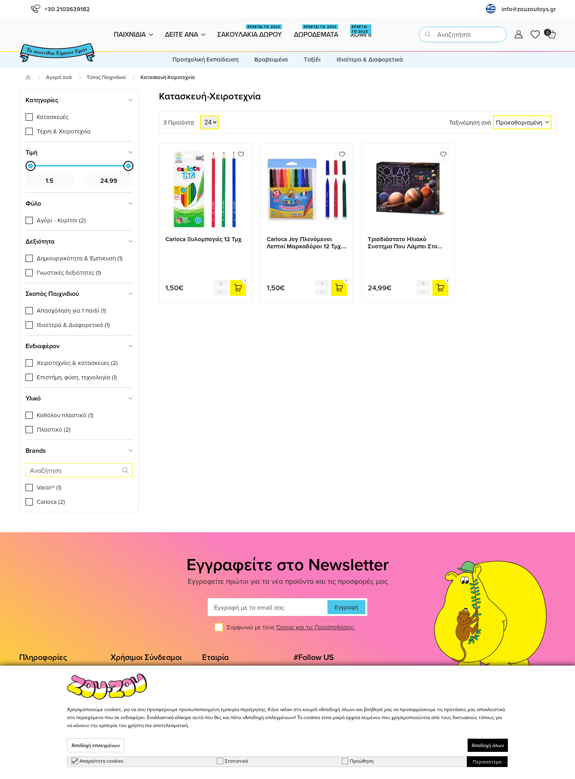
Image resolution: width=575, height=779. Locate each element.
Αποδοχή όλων (488, 745)
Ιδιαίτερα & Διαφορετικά (370, 59)
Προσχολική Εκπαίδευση (205, 59)
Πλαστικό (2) (54, 429)
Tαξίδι (312, 59)
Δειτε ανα (185, 34)
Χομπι (360, 31)
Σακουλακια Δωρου (249, 31)
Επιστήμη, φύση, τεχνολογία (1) (77, 377)
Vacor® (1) (49, 487)
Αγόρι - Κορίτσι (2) (61, 220)
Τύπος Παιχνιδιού (106, 77)
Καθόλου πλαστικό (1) (65, 415)
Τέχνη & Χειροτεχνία (64, 131)
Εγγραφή (346, 607)
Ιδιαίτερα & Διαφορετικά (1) (73, 325)
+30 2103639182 (60, 9)
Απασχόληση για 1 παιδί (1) (71, 310)
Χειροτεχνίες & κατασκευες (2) (77, 363)
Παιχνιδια (133, 34)
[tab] (79, 100)
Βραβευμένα (271, 59)
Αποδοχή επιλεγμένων (95, 745)
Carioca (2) (51, 502)
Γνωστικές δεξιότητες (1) (69, 272)
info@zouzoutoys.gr (529, 9)
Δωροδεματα (316, 31)
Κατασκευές (52, 117)
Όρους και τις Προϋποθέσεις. (315, 627)
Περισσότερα (487, 761)
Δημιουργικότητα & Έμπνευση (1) (80, 258)
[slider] (31, 166)
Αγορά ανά (59, 77)
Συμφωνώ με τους (291, 627)
